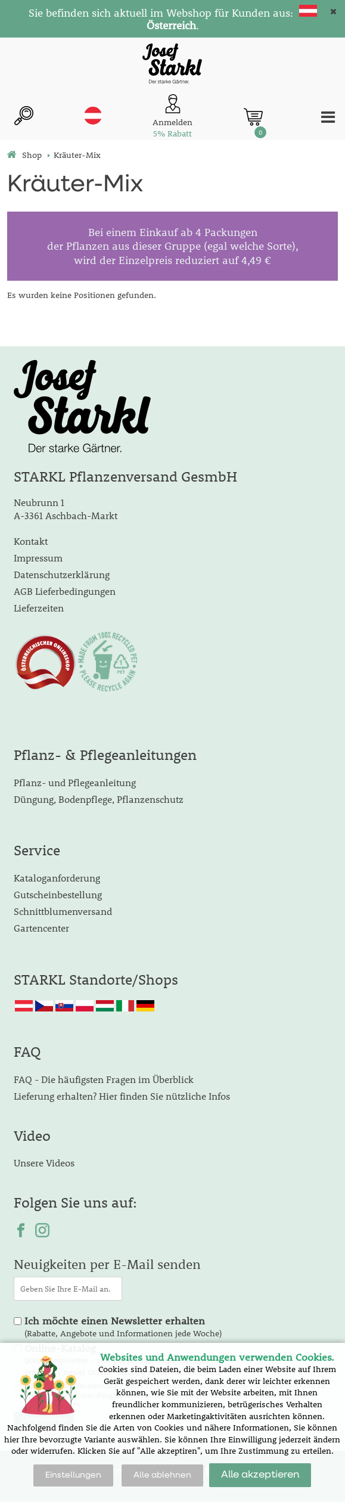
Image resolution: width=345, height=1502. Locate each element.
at (93, 116)
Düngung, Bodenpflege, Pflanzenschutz (99, 799)
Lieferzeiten (39, 607)
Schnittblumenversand (63, 911)
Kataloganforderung (57, 877)
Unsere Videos (44, 1162)
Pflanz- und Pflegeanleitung (75, 782)
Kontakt (31, 541)
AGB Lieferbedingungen (65, 591)
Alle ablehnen (162, 1475)
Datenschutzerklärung (62, 574)
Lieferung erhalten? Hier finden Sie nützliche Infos (122, 1096)
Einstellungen (73, 1475)
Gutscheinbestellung (58, 894)
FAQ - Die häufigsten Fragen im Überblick (104, 1079)
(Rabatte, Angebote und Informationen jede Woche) (123, 1327)
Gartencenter (41, 927)
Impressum (38, 557)
